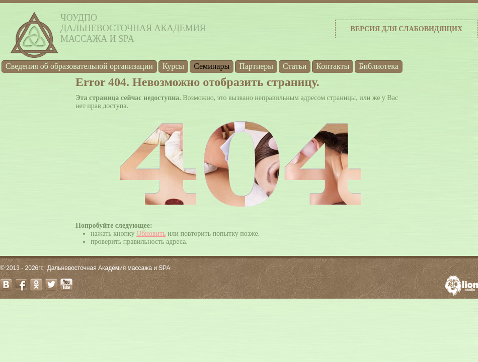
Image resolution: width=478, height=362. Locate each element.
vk (6, 285)
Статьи (294, 66)
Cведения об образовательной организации (79, 66)
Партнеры (256, 66)
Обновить (151, 233)
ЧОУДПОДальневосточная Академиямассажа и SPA (133, 28)
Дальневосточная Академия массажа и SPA (109, 268)
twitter (51, 285)
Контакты (332, 66)
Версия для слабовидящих (406, 29)
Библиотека (379, 66)
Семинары (211, 66)
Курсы (173, 66)
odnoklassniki (36, 285)
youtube (66, 285)
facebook (21, 285)
